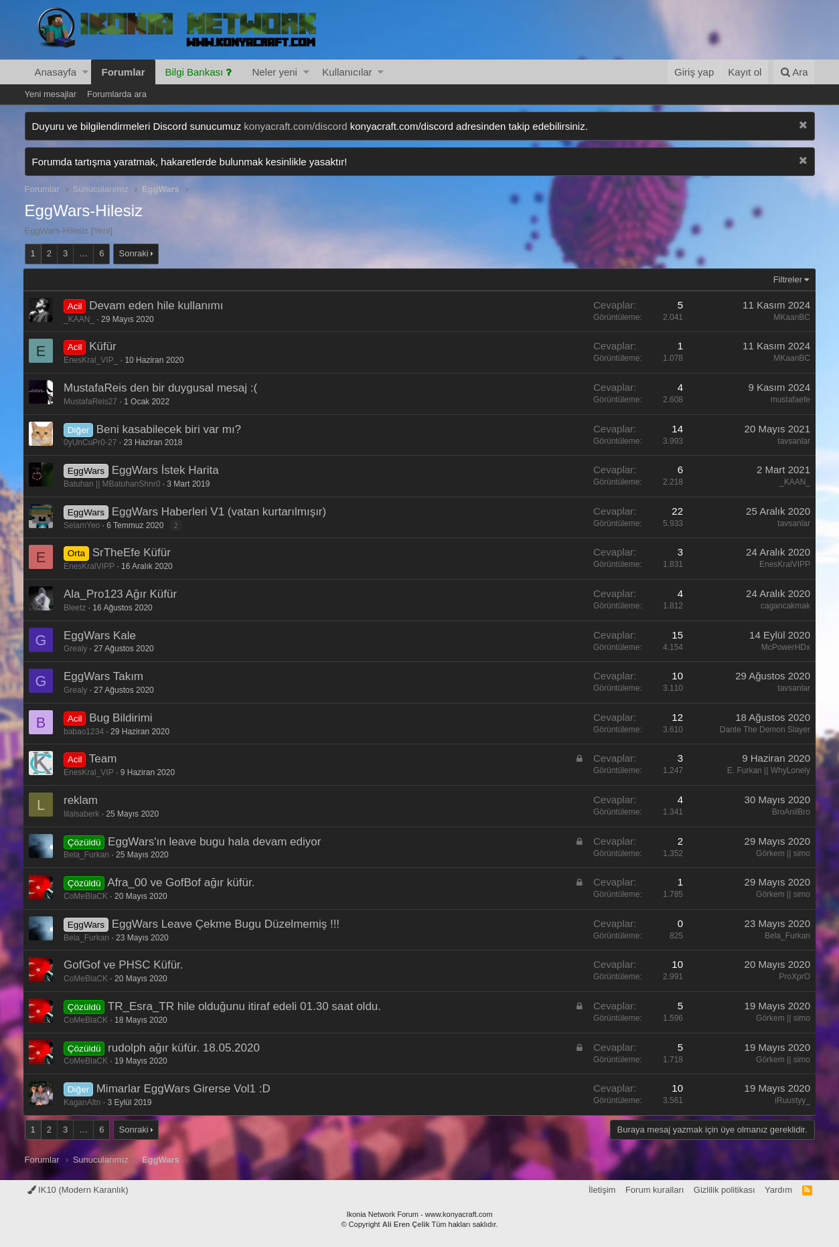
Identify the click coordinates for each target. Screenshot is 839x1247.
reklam (83, 800)
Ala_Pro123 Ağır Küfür (122, 594)
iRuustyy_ (791, 1100)
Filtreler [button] (785, 279)
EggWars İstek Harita (166, 470)
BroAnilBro (789, 812)
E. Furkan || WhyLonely (766, 770)
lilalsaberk (83, 814)
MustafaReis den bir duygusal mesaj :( (162, 388)
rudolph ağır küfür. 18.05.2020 (186, 1048)
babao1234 (86, 731)
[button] (85, 72)
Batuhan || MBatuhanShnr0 (114, 484)
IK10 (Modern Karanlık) (78, 1190)
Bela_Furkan (88, 854)
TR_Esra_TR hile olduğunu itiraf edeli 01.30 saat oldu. (245, 1006)
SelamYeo (84, 525)
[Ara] (794, 72)
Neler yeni (274, 72)
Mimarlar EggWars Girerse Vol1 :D (185, 1088)
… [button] (83, 253)
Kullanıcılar (347, 72)
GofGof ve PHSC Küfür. (125, 965)
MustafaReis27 (92, 401)
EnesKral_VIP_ (93, 360)
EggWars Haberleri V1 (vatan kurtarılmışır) (220, 511)
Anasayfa (56, 72)
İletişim (602, 1190)
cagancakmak (783, 605)
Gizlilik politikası (724, 1190)
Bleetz (77, 607)
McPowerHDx (783, 647)
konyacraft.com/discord (295, 126)
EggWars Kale (102, 635)
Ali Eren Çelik (406, 1224)
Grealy (77, 648)
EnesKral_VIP (91, 772)
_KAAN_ (81, 319)
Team (104, 758)
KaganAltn (84, 1102)
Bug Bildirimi (122, 718)
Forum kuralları (654, 1190)
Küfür (105, 346)
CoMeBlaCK (88, 896)
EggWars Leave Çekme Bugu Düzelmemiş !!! (227, 924)
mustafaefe (788, 399)
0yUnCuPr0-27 (92, 442)
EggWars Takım (105, 676)
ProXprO (793, 976)
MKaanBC (790, 317)
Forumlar (123, 72)
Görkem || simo (782, 853)
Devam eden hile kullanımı (158, 305)
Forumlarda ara (117, 94)
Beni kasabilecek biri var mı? (170, 429)
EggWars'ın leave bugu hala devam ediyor (216, 841)
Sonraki (134, 253)
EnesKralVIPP (91, 566)
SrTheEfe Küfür (133, 552)
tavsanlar (792, 441)
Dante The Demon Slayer (763, 729)
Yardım (778, 1190)
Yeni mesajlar (51, 94)
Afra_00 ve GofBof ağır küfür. (182, 882)
